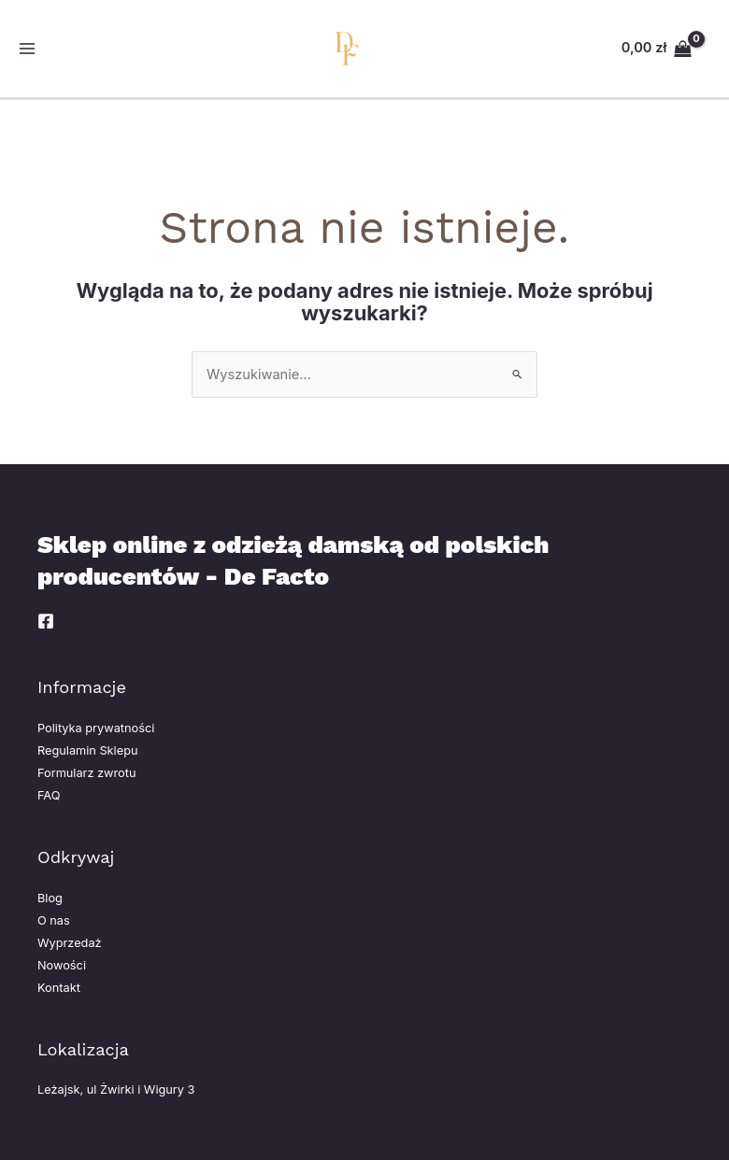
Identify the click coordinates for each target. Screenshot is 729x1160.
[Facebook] (45, 621)
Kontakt (58, 988)
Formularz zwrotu (86, 773)
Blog (50, 898)
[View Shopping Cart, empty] (656, 48)
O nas (53, 920)
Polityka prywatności (95, 728)
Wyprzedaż (69, 943)
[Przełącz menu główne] (27, 48)
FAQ (48, 795)
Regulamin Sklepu (87, 750)
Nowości (61, 965)
